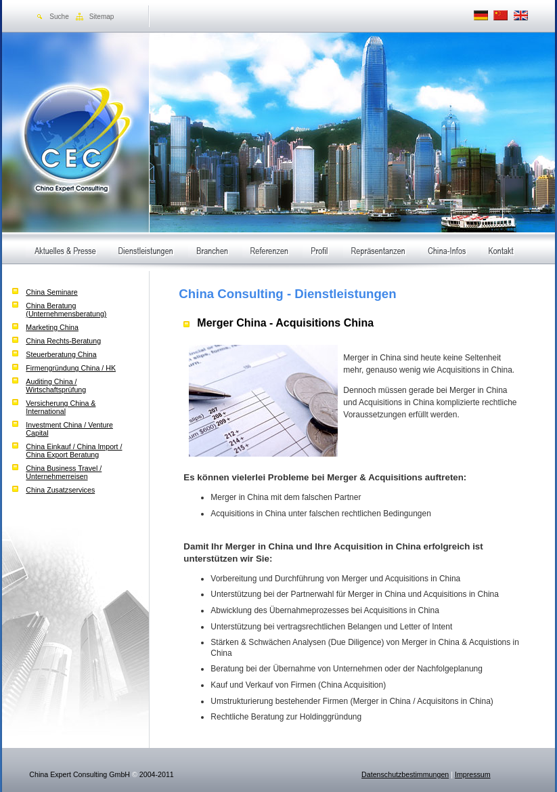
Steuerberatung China (61, 354)
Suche (58, 16)
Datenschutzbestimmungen (405, 774)
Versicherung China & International (60, 407)
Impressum (473, 774)
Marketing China (52, 327)
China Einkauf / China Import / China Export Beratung (74, 450)
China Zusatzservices (60, 490)
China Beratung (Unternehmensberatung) (66, 309)
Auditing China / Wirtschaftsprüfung (56, 385)
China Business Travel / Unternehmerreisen (64, 472)
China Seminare (51, 292)
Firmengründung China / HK (71, 368)
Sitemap (101, 16)
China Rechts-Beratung (63, 341)
